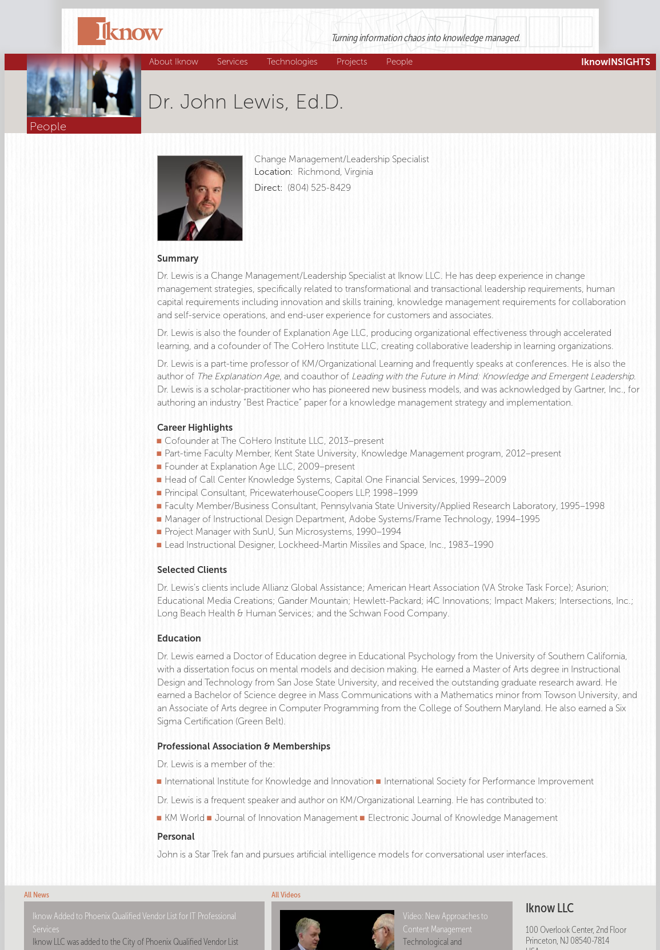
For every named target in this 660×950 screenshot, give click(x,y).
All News (36, 895)
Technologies (294, 62)
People (401, 62)
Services (234, 62)
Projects (353, 62)
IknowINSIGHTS (615, 62)
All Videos (286, 895)
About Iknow (175, 62)
